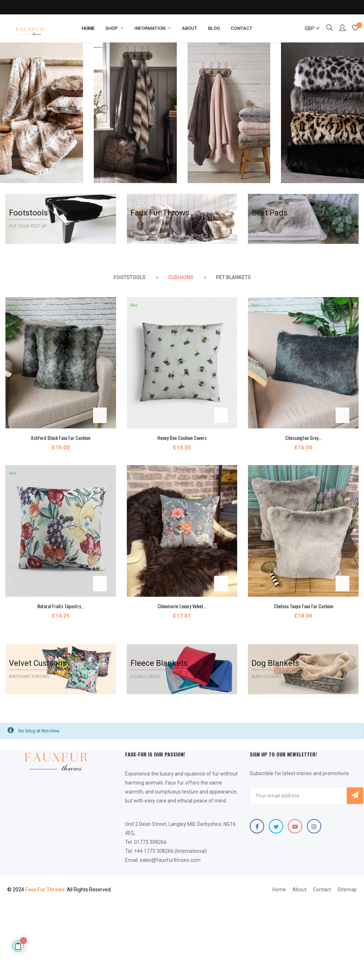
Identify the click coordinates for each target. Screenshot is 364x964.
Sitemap (347, 889)
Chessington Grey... (303, 437)
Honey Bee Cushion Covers (182, 437)
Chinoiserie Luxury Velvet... (182, 606)
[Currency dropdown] (309, 28)
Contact (322, 889)
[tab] (129, 278)
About (299, 889)
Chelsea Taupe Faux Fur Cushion (303, 606)
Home (279, 889)
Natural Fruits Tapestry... (60, 606)
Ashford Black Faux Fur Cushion (60, 437)
